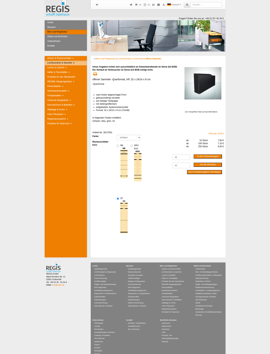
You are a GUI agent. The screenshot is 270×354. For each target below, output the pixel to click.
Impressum (166, 318)
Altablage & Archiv (57, 109)
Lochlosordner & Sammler (61, 63)
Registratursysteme (57, 119)
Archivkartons (99, 270)
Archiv (50, 22)
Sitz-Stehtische (201, 294)
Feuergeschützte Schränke (205, 291)
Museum (51, 27)
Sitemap (165, 336)
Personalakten (55, 86)
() (137, 5)
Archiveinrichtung (101, 298)
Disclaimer (166, 324)
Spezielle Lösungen (135, 270)
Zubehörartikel (99, 291)
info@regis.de (58, 280)
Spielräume (98, 336)
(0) (146, 5)
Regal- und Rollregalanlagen (206, 279)
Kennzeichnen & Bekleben (61, 105)
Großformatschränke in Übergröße (208, 270)
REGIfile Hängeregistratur (60, 81)
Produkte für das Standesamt (61, 77)
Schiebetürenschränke (203, 301)
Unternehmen (53, 41)
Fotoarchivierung (100, 273)
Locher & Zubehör (57, 67)
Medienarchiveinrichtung (204, 282)
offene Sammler (153, 58)
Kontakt (51, 46)
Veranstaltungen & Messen (104, 327)
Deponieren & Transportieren (105, 288)
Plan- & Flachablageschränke (206, 267)
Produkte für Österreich (59, 123)
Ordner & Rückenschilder (60, 58)
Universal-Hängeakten (59, 100)
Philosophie (98, 318)
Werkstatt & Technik (202, 276)
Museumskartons (134, 267)
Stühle (197, 298)
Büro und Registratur (57, 32)
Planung (198, 310)
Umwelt (97, 321)
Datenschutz (166, 321)
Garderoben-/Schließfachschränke (208, 307)
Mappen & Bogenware (136, 276)
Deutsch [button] (174, 4)
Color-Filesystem (56, 114)
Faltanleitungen (100, 294)
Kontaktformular (134, 321)
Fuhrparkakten (55, 95)
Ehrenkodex (98, 324)
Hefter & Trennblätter (58, 72)
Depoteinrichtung (202, 273)
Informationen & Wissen (103, 301)
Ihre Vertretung (133, 324)
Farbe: (96, 136)
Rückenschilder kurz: (100, 143)
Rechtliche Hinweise (168, 315)
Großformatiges (100, 276)
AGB (163, 327)
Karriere (97, 342)
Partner (97, 339)
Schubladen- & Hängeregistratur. (207, 285)
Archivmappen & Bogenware (105, 267)
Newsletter (98, 345)
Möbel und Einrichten (57, 36)
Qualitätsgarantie (100, 264)
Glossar (97, 349)
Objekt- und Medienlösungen (105, 279)
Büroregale (199, 304)
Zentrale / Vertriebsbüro (137, 318)
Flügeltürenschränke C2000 (206, 288)
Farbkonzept (200, 264)
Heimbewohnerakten (58, 91)
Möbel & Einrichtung (135, 298)
